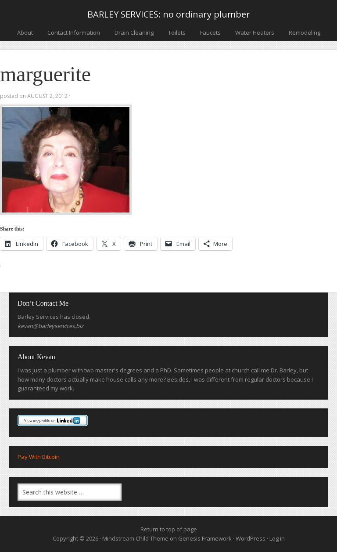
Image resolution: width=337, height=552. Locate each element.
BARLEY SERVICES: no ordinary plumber (168, 14)
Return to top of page (168, 529)
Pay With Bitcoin (39, 457)
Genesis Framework (205, 538)
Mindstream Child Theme (135, 538)
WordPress (250, 538)
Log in (277, 538)
